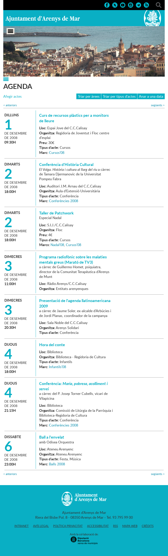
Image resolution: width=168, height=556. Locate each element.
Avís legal (41, 526)
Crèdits (148, 526)
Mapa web (129, 526)
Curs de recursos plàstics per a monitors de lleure (74, 117)
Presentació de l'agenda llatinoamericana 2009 (74, 303)
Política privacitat (68, 526)
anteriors (10, 105)
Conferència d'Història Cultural (66, 164)
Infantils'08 (57, 366)
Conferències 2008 (63, 200)
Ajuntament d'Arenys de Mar (42, 19)
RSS (115, 526)
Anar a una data (151, 96)
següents (158, 105)
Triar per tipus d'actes (119, 96)
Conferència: (73, 386)
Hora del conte (52, 344)
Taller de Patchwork (56, 213)
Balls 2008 (57, 464)
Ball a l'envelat (51, 437)
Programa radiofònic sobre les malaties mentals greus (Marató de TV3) (73, 259)
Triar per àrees (89, 96)
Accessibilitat (98, 526)
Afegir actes (12, 96)
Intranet (21, 526)
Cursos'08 (56, 152)
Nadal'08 (57, 244)
